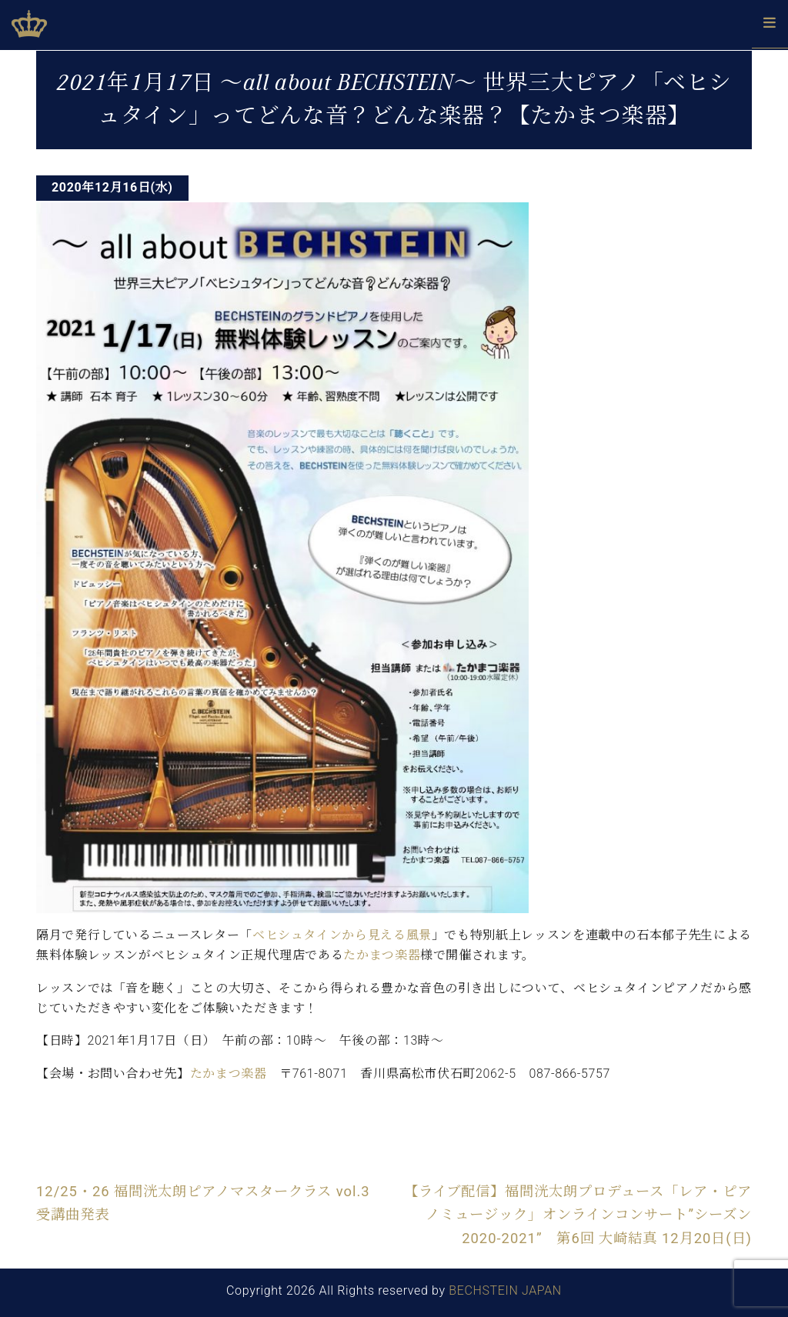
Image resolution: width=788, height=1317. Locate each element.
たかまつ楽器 (381, 955)
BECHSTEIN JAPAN (505, 1290)
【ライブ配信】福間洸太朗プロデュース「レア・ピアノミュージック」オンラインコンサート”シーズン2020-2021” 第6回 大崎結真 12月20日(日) (578, 1214)
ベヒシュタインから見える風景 (342, 935)
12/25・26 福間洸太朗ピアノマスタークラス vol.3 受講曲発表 (210, 1202)
